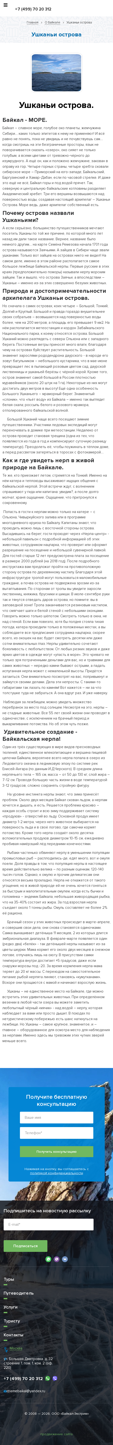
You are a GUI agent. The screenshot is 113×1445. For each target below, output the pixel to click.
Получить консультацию (56, 1152)
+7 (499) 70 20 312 (33, 9)
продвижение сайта (56, 1434)
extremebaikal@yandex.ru (24, 1391)
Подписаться (25, 1246)
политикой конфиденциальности (56, 1173)
